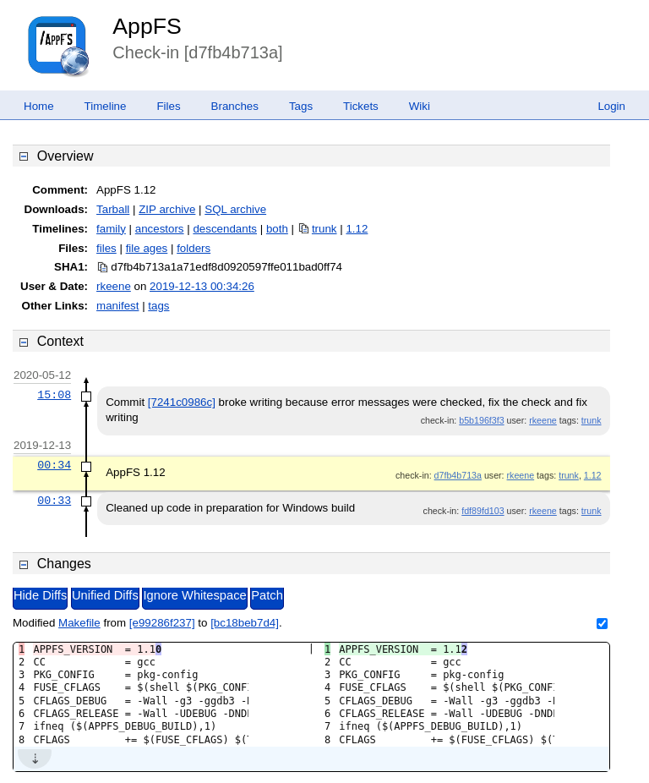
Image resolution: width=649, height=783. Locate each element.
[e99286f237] (162, 622)
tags (158, 305)
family (111, 228)
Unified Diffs (105, 595)
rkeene (113, 286)
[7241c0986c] (181, 402)
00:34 (54, 465)
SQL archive (235, 209)
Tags (301, 106)
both (277, 228)
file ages (147, 248)
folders (193, 248)
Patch (266, 595)
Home (39, 106)
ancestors (159, 228)
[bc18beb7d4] (244, 622)
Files (168, 106)
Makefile (79, 622)
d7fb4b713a (458, 475)
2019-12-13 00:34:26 (202, 286)
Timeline (106, 106)
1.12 (357, 228)
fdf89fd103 (482, 511)
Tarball (112, 209)
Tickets (361, 106)
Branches (235, 106)
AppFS (147, 26)
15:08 (54, 394)
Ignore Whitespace (194, 595)
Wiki (419, 106)
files (106, 248)
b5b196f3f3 (481, 420)
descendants (225, 228)
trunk (324, 228)
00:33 (54, 500)
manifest (117, 305)
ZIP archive (167, 209)
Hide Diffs (40, 595)
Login (611, 106)
